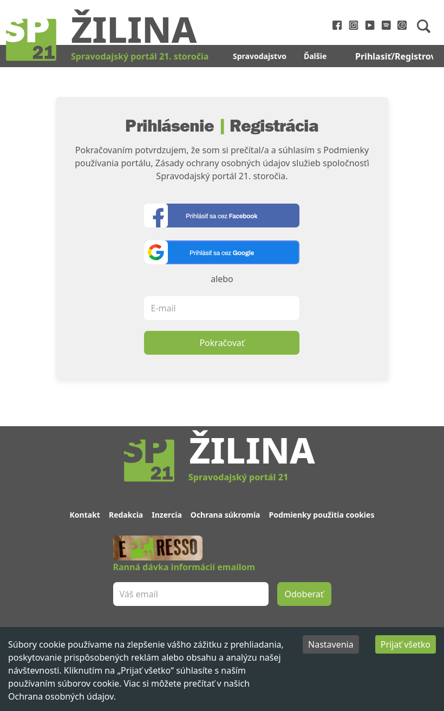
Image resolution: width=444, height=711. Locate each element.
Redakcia (126, 515)
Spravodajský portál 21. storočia (139, 56)
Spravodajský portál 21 (238, 477)
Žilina (134, 28)
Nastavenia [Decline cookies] (331, 644)
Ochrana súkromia (225, 515)
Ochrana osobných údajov (61, 696)
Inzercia (167, 515)
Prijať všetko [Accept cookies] (405, 644)
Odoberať (304, 594)
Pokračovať (221, 343)
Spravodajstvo (259, 56)
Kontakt (85, 515)
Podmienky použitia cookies (321, 515)
